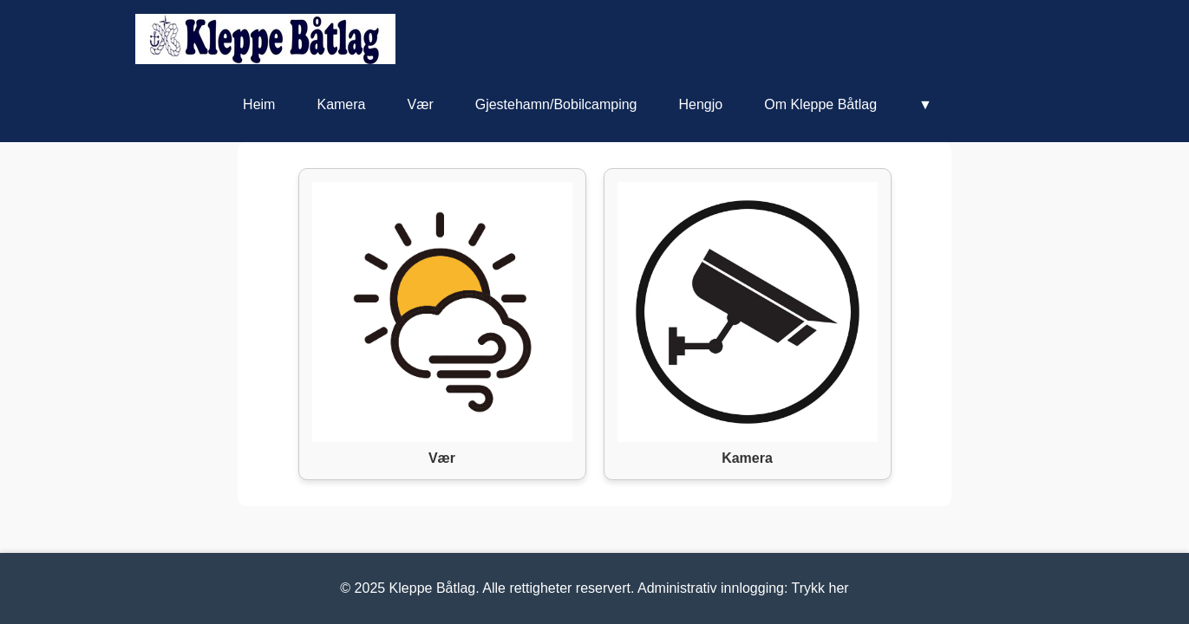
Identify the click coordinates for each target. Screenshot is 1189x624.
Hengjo (700, 104)
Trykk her (820, 588)
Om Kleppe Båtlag (820, 104)
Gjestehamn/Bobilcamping (556, 104)
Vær (420, 104)
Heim (259, 104)
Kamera (341, 104)
